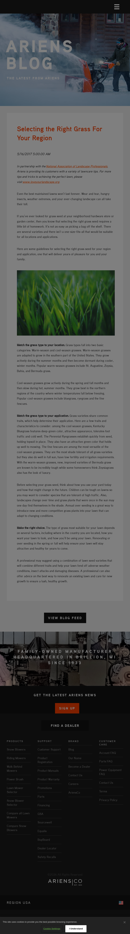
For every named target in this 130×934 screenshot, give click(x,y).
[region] (65, 925)
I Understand (76, 928)
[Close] (124, 922)
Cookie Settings (51, 928)
